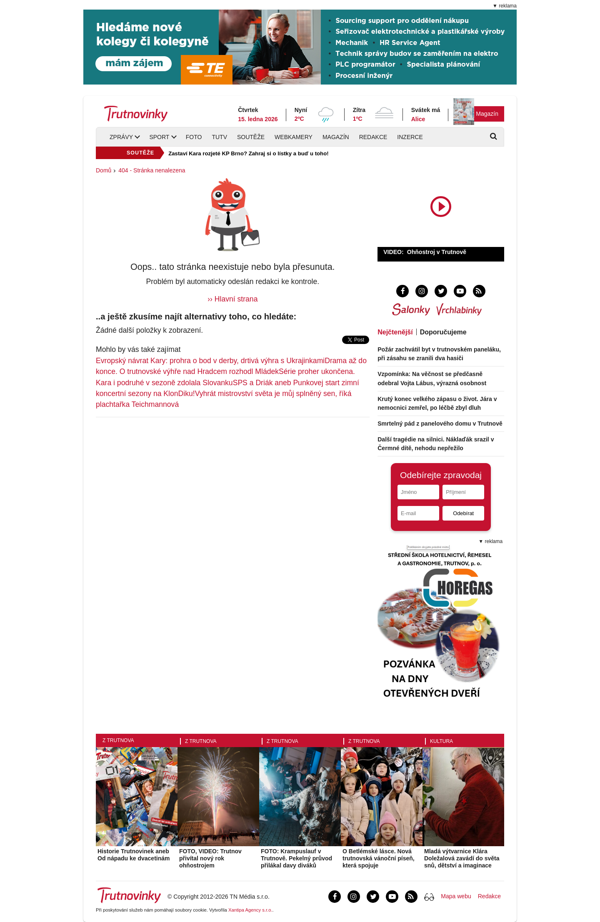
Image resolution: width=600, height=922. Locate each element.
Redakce (373, 137)
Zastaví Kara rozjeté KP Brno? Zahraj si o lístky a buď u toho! (248, 153)
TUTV (219, 137)
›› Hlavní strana (233, 299)
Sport (159, 137)
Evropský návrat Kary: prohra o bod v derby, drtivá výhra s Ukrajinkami (210, 360)
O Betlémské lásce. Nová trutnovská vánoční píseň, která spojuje (378, 858)
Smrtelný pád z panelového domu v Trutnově (440, 423)
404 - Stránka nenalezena (151, 170)
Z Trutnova (118, 740)
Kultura (441, 741)
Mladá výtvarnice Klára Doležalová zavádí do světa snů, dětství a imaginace (462, 858)
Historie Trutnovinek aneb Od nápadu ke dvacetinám (134, 855)
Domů (103, 170)
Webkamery (293, 137)
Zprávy (121, 137)
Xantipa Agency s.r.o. (250, 909)
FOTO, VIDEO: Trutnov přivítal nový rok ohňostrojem (210, 858)
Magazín (487, 113)
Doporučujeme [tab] (443, 332)
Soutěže (251, 137)
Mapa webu (456, 896)
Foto (194, 137)
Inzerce (409, 137)
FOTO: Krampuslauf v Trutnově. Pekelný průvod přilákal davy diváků (296, 858)
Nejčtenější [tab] (395, 332)
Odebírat (463, 513)
